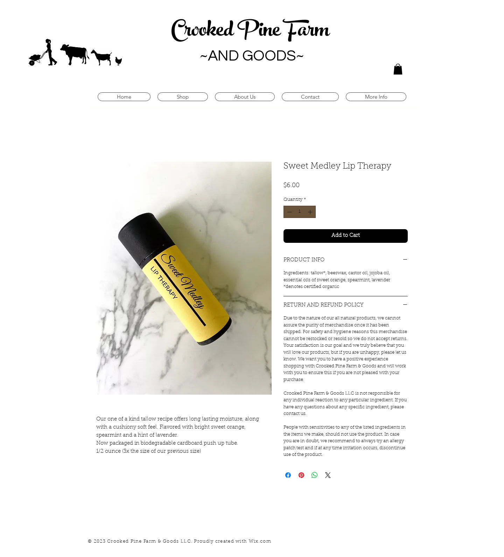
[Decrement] (289, 212)
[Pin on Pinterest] (301, 475)
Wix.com (260, 541)
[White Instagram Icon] (390, 541)
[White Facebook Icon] (402, 541)
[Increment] (311, 212)
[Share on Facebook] (288, 475)
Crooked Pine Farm (252, 32)
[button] (397, 69)
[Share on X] (328, 475)
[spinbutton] (300, 212)
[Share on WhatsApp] (314, 475)
